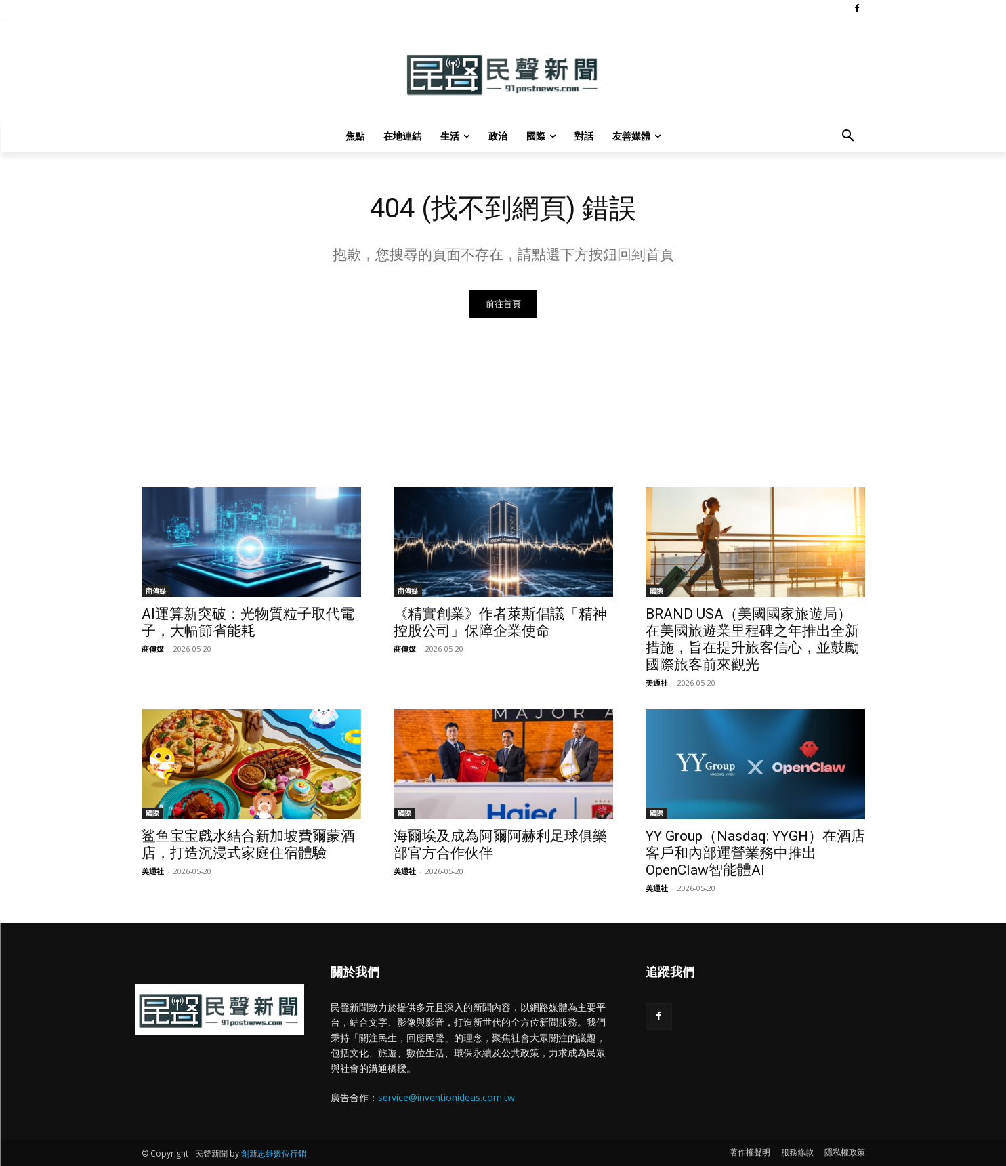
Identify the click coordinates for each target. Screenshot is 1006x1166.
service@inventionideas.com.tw (446, 1097)
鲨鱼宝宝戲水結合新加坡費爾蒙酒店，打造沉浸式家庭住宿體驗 (248, 844)
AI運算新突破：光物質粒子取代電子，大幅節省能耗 (248, 622)
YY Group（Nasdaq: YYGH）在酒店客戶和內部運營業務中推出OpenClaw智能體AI (755, 853)
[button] (848, 136)
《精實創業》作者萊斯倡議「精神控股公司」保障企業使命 (500, 622)
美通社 (657, 683)
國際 (656, 591)
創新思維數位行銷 (273, 1153)
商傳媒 (156, 591)
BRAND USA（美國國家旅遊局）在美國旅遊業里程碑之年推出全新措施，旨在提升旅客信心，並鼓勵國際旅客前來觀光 (752, 639)
